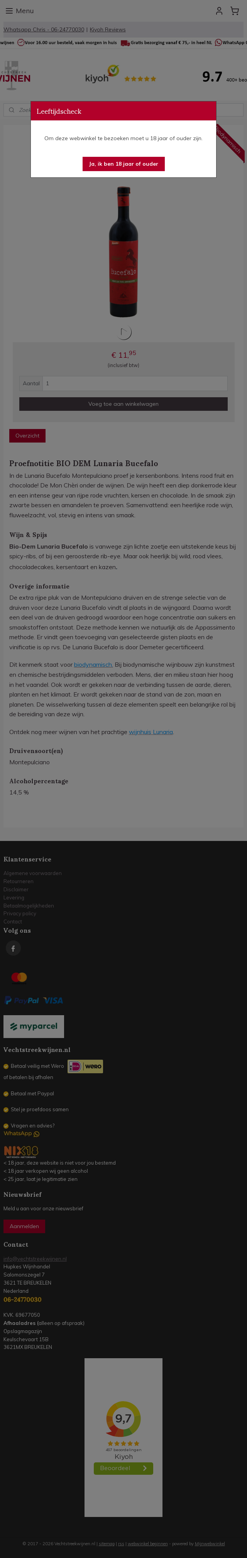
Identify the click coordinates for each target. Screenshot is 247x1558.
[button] (124, 164)
